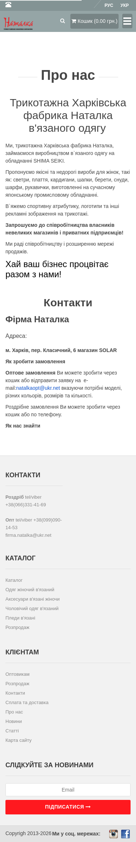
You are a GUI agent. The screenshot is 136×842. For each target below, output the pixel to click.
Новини (13, 721)
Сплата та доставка (27, 702)
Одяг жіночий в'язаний (29, 589)
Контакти (15, 693)
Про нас (14, 712)
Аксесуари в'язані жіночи (32, 599)
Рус (108, 5)
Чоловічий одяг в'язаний (32, 608)
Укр (124, 5)
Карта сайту (18, 740)
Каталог (13, 580)
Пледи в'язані (20, 618)
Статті (12, 730)
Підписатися (68, 807)
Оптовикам (17, 674)
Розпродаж (17, 627)
